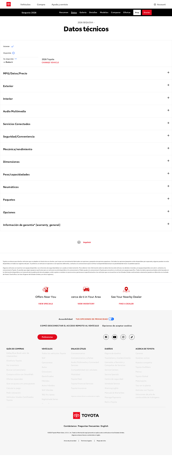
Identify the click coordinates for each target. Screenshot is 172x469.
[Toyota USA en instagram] (123, 337)
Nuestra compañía (144, 362)
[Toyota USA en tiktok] (132, 337)
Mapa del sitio (101, 454)
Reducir (8, 62)
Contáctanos (70, 440)
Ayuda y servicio (60, 4)
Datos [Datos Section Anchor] (74, 12)
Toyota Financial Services (82, 384)
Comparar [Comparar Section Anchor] (116, 12)
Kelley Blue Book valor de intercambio (17, 355)
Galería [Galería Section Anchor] (83, 12)
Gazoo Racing (48, 404)
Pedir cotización (13, 393)
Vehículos (25, 4)
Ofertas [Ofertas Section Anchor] (127, 12)
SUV (43, 358)
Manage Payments (113, 397)
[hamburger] (160, 4)
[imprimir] (84, 242)
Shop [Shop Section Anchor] (137, 12)
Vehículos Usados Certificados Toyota (20, 399)
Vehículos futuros (50, 408)
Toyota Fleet (76, 379)
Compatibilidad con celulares (84, 370)
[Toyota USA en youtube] (114, 337)
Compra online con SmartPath (19, 374)
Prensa (138, 372)
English (104, 440)
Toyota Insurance (78, 388)
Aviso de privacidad (70, 454)
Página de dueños (113, 353)
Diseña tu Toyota (14, 361)
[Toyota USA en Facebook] (106, 337)
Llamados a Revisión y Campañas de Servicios (115, 364)
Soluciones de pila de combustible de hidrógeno (148, 396)
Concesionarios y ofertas (82, 358)
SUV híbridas (47, 390)
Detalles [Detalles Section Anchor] (93, 12)
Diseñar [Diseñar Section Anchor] (147, 12)
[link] (66, 319)
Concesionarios (78, 353)
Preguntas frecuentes (89, 440)
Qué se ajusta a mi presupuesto (20, 384)
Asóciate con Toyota (144, 390)
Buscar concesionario (16, 370)
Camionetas (47, 362)
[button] (117, 326)
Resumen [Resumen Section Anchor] (63, 12)
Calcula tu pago (13, 388)
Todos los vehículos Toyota (54, 353)
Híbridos (45, 381)
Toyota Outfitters (143, 367)
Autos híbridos (48, 385)
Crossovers (47, 372)
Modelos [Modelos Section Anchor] (104, 12)
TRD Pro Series (48, 395)
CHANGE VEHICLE (50, 62)
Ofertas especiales (14, 379)
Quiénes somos (143, 358)
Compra (41, 4)
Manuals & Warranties (114, 393)
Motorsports (141, 381)
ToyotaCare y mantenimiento (117, 358)
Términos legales (86, 454)
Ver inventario (12, 365)
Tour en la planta (143, 385)
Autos (44, 367)
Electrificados (48, 376)
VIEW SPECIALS (45, 304)
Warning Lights (111, 388)
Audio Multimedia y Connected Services (85, 364)
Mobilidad (75, 374)
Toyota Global (142, 376)
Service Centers (111, 370)
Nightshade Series (50, 399)
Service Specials (112, 374)
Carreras (139, 353)
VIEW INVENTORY (86, 304)
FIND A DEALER (126, 304)
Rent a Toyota (111, 402)
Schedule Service (112, 384)
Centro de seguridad (114, 379)
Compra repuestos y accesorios (20, 405)
